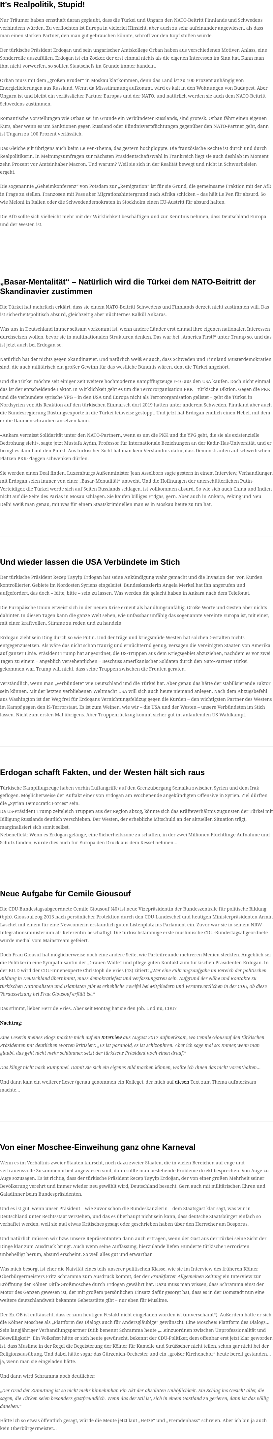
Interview (112, 1037)
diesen (183, 1082)
